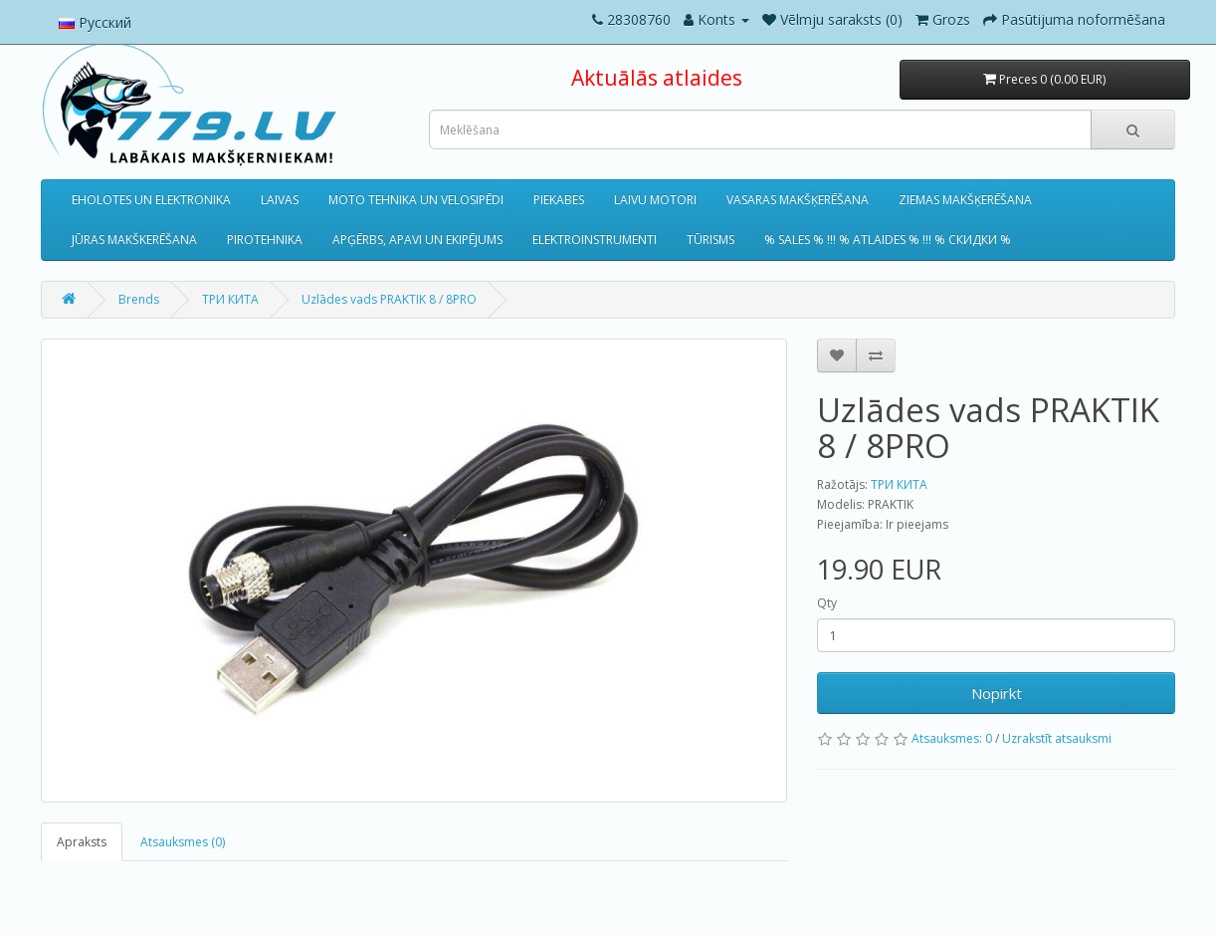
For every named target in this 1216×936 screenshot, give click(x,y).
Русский (95, 22)
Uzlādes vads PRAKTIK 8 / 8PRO (389, 299)
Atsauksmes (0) (182, 841)
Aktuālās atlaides (656, 78)
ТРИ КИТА (230, 299)
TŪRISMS (710, 239)
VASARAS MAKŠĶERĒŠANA (797, 199)
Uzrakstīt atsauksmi (1057, 738)
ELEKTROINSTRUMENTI (594, 239)
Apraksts (81, 841)
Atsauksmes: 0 (952, 738)
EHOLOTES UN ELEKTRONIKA (151, 199)
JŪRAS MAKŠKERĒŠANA (134, 239)
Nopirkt (996, 693)
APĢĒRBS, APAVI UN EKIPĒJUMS (417, 239)
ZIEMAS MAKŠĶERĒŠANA (965, 199)
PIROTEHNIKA (265, 239)
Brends (138, 299)
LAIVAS (280, 199)
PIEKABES (558, 199)
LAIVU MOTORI (655, 199)
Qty (827, 602)
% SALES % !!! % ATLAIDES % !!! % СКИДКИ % (887, 239)
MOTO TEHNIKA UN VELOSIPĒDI (416, 199)
